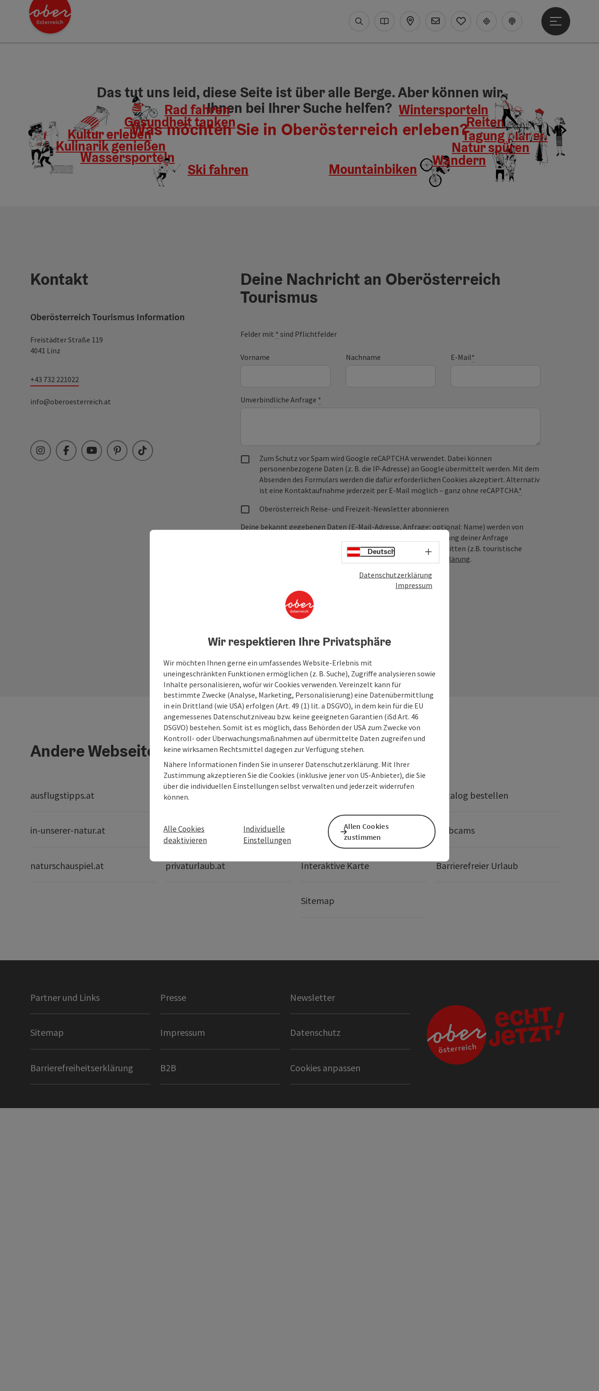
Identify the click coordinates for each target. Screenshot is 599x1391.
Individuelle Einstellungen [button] (267, 834)
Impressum (413, 587)
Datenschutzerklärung (395, 576)
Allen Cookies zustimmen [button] (375, 830)
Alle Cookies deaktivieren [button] (185, 834)
